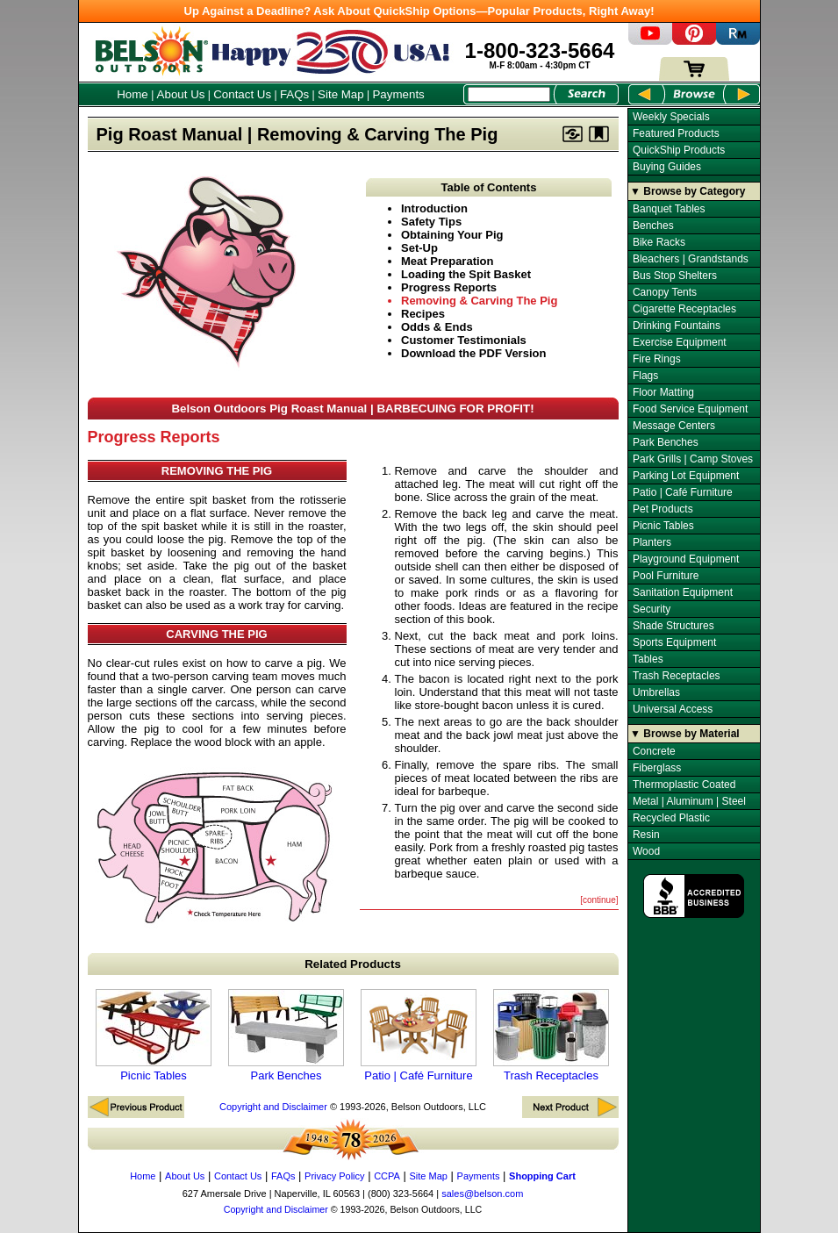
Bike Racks (659, 242)
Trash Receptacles (551, 1035)
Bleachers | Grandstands (690, 259)
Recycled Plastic (671, 818)
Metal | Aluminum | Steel (689, 801)
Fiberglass (657, 768)
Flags (645, 375)
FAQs (294, 94)
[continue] (599, 900)
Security (651, 609)
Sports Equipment (674, 642)
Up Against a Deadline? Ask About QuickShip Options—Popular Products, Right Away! (419, 11)
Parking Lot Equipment (686, 476)
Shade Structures (673, 626)
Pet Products (663, 509)
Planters (652, 542)
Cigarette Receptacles (684, 309)
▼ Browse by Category (687, 191)
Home (132, 94)
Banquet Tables (669, 209)
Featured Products (676, 133)
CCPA (387, 1176)
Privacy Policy (334, 1176)
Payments (398, 94)
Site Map (341, 94)
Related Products (352, 964)
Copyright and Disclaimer (273, 1106)
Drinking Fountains (676, 325)
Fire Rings (657, 359)
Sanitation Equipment (683, 592)
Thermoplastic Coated (684, 784)
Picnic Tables (153, 1035)
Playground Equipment (686, 559)
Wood (646, 851)
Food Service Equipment (690, 409)
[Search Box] (509, 94)
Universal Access (673, 709)
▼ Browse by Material (685, 734)
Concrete (654, 751)
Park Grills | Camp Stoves (693, 459)
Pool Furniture (665, 576)
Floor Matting (663, 392)
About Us (181, 94)
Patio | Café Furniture (418, 1035)
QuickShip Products (679, 150)
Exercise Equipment (680, 342)
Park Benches (286, 1035)
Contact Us (242, 94)
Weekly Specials (671, 117)
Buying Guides (667, 167)
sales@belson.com (482, 1193)
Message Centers (674, 425)
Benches (653, 225)
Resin (646, 834)
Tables (648, 659)
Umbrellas (656, 692)
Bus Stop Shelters (675, 275)
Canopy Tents (665, 292)
